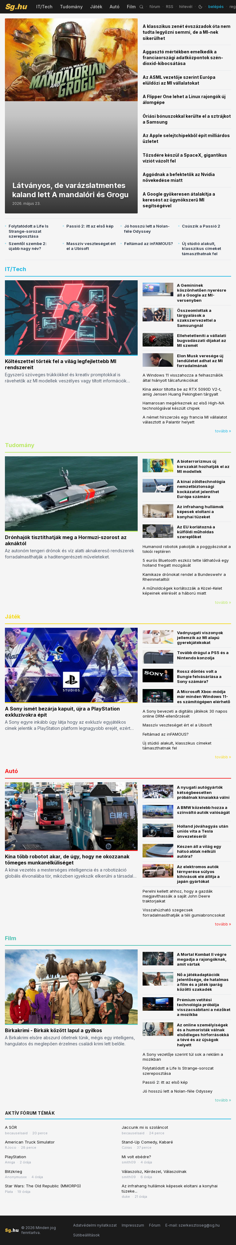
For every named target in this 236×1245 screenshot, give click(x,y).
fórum (154, 6)
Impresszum (133, 1225)
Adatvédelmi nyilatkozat (95, 1225)
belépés (216, 6)
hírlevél (185, 6)
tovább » (223, 431)
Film (131, 6)
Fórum (154, 1225)
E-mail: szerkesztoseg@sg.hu (192, 1225)
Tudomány (71, 6)
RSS (169, 6)
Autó (115, 6)
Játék (96, 6)
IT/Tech (44, 6)
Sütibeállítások (86, 1235)
